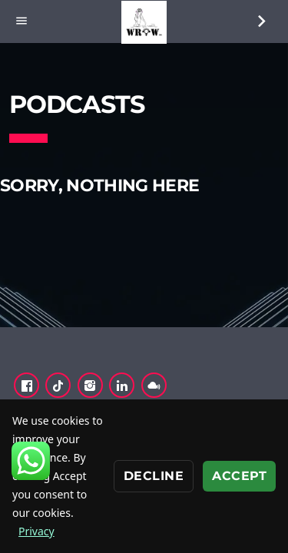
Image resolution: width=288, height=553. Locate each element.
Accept (239, 476)
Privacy (36, 531)
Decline (154, 476)
